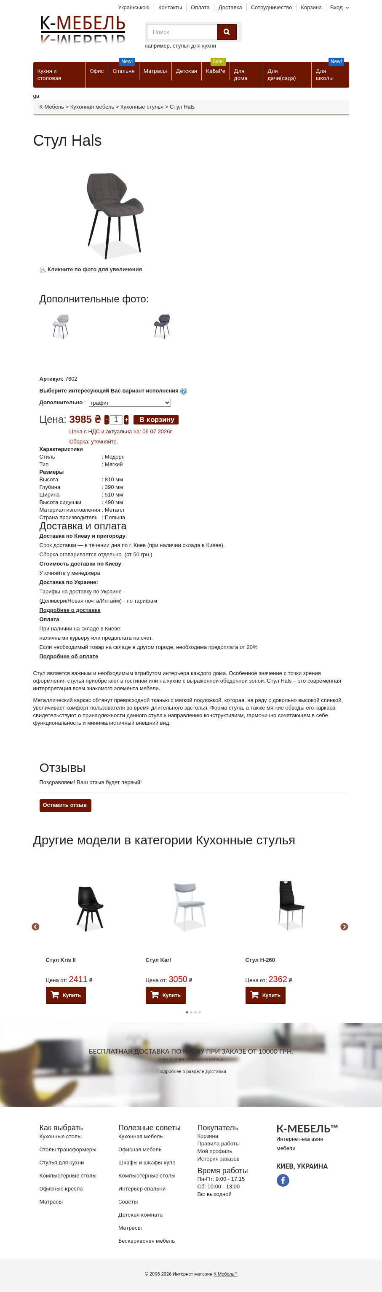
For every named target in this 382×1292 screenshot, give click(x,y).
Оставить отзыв (65, 805)
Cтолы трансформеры (68, 1149)
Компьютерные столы (68, 1175)
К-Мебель (52, 107)
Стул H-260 (260, 960)
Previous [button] (35, 927)
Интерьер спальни (142, 1188)
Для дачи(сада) (281, 74)
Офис (97, 71)
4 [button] (199, 1012)
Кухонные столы (61, 1136)
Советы (128, 1202)
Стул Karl (158, 960)
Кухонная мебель (92, 107)
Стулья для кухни (62, 1162)
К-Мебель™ (225, 1274)
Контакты (170, 7)
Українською (134, 7)
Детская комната (140, 1215)
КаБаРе (216, 68)
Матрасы (155, 71)
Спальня (123, 68)
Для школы (330, 71)
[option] (89, 333)
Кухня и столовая (49, 74)
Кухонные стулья (141, 107)
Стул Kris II (61, 960)
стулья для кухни (194, 46)
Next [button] (344, 927)
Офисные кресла (61, 1188)
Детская (186, 71)
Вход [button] (336, 7)
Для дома (241, 74)
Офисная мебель (140, 1149)
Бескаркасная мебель (146, 1241)
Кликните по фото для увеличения (91, 269)
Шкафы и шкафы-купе (146, 1162)
